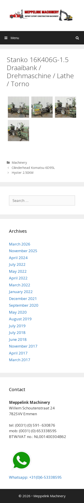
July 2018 (17, 332)
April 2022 (18, 278)
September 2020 (23, 305)
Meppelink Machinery (49, 496)
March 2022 (19, 284)
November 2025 (23, 250)
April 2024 (18, 257)
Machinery (19, 162)
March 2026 (19, 244)
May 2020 (18, 312)
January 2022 (21, 291)
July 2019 (17, 325)
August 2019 (20, 318)
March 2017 (19, 359)
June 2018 (18, 339)
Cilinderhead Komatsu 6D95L (33, 168)
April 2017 (18, 353)
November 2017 (23, 346)
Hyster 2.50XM (22, 172)
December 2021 (23, 298)
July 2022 (17, 264)
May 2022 (18, 271)
